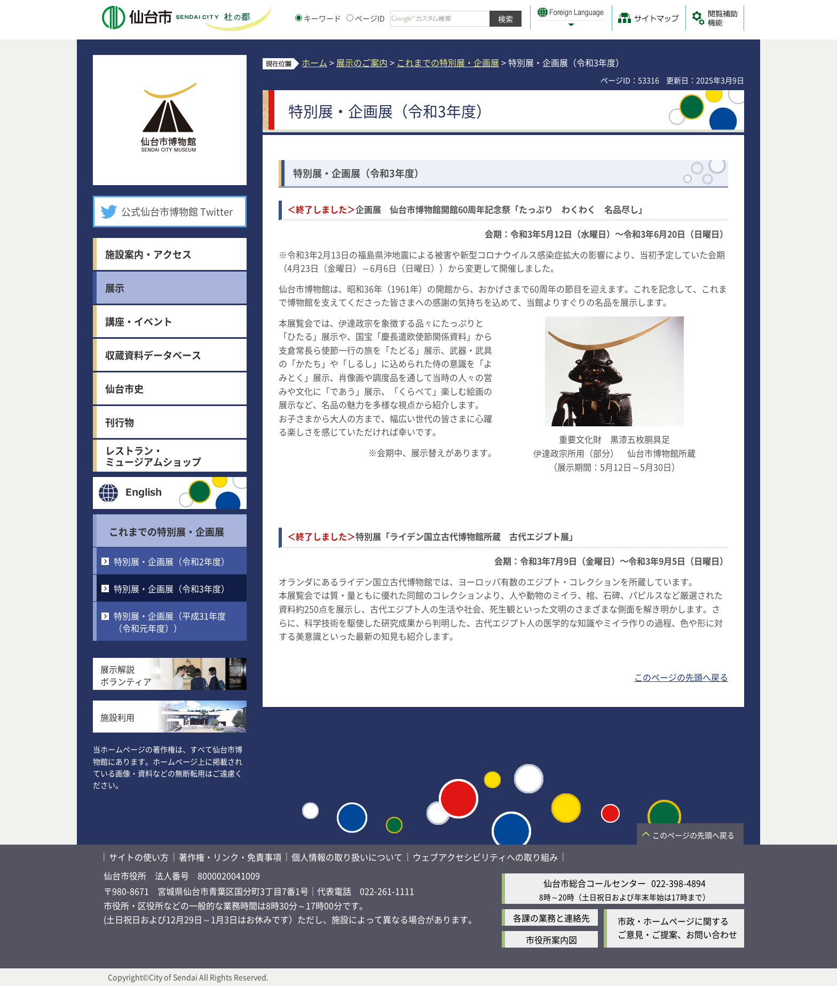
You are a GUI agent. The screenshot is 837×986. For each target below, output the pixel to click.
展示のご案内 (362, 62)
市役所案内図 (551, 939)
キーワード (318, 18)
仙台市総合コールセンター (594, 883)
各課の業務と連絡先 (551, 917)
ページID (365, 18)
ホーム (314, 62)
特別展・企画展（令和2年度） (172, 561)
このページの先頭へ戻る (681, 677)
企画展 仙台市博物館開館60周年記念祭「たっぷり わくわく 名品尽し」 (467, 209)
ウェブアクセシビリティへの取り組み (485, 856)
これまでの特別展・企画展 (166, 531)
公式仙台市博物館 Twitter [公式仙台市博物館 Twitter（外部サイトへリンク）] (177, 211)
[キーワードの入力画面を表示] (298, 17)
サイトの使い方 (139, 856)
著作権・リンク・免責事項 (230, 856)
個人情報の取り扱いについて (346, 856)
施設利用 (117, 717)
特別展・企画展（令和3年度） (172, 588)
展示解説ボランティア (126, 675)
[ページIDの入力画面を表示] (349, 17)
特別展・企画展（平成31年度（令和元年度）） (170, 621)
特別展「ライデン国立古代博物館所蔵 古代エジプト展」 (432, 536)
